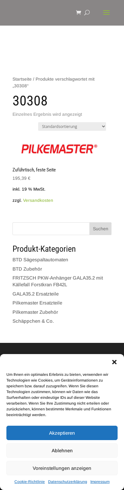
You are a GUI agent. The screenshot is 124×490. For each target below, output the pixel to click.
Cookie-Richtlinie (29, 481)
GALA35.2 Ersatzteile (35, 293)
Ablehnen (62, 450)
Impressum (100, 481)
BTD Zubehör (27, 269)
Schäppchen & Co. (33, 321)
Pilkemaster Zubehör (35, 312)
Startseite (22, 79)
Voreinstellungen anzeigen (62, 468)
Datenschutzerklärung (67, 481)
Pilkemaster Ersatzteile (37, 302)
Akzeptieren (62, 433)
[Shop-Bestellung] (72, 126)
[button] (114, 362)
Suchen (100, 228)
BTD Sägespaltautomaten (40, 259)
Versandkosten (38, 200)
